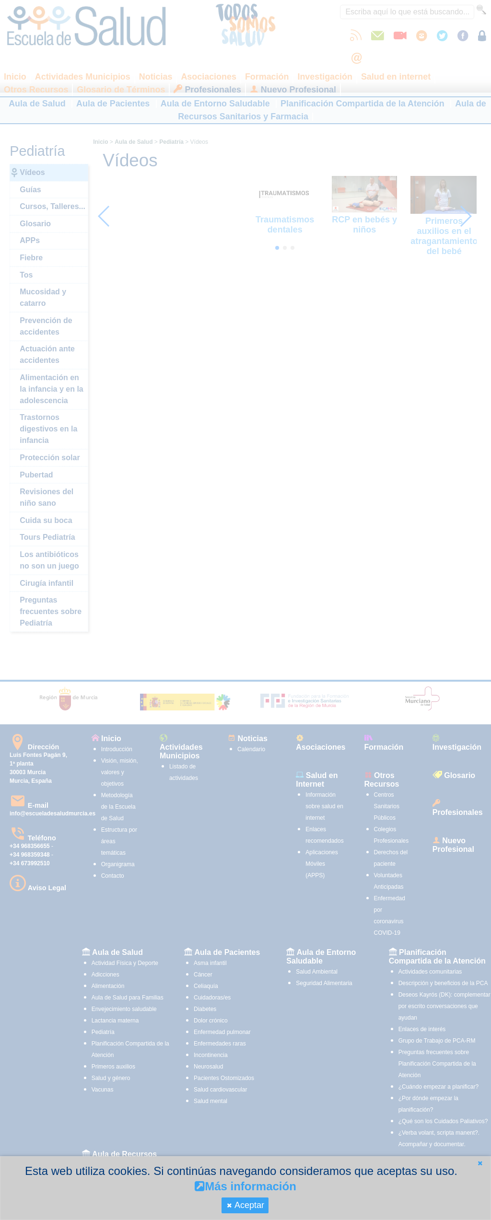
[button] (480, 1163)
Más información (245, 1186)
